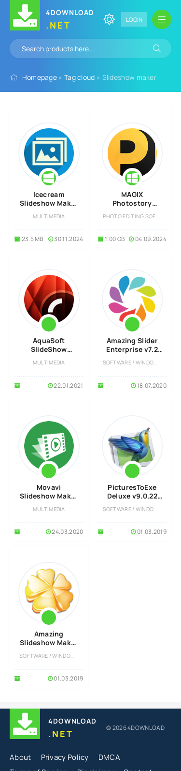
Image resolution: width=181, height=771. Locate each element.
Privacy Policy (65, 757)
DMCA (109, 757)
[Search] (156, 48)
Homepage (39, 77)
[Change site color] (109, 19)
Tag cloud (79, 77)
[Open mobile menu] (161, 19)
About (20, 757)
